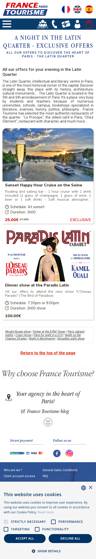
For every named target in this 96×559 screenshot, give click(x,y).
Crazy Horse (23, 335)
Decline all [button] (70, 538)
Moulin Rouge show (18, 331)
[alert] (48, 520)
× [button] (90, 488)
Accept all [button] (25, 538)
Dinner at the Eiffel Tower (49, 331)
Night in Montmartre (42, 338)
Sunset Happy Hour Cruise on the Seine (43, 185)
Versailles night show (71, 338)
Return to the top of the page (48, 353)
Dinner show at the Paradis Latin (37, 285)
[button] (48, 551)
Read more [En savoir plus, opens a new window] (46, 512)
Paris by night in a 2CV (48, 335)
